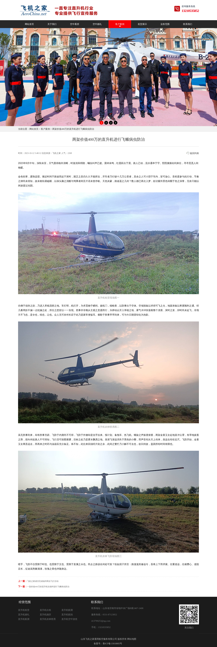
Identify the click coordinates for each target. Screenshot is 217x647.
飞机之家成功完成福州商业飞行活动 (42, 581)
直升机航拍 (67, 614)
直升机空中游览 (69, 619)
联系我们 (187, 24)
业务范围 (165, 24)
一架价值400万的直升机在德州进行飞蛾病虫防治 (48, 586)
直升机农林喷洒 (48, 619)
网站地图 (131, 639)
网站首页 (29, 24)
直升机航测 (67, 610)
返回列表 (192, 153)
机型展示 (142, 24)
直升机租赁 (23, 610)
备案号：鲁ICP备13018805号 (108, 643)
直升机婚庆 (45, 614)
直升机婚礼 (23, 614)
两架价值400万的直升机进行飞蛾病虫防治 (73, 129)
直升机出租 (45, 610)
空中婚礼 (97, 24)
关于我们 (52, 24)
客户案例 (119, 24)
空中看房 (74, 24)
